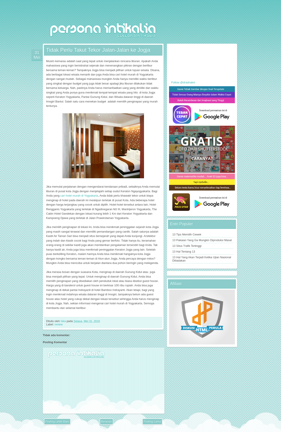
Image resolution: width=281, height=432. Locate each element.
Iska (64, 321)
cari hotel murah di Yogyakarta (79, 195)
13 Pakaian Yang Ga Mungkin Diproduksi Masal (202, 240)
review (58, 324)
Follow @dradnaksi (183, 82)
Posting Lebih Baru (57, 421)
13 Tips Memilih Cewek (186, 234)
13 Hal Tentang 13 (183, 251)
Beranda (106, 421)
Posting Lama (152, 421)
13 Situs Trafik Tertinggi (187, 245)
